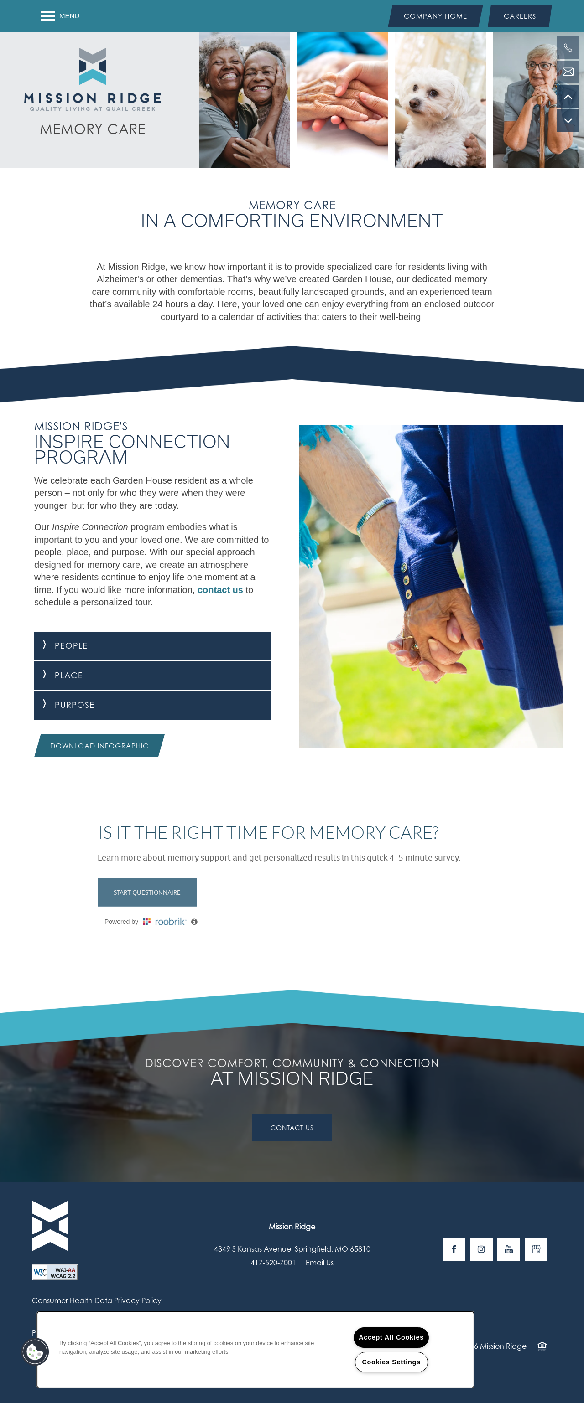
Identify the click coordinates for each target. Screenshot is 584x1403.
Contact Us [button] (292, 1127)
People (61, 645)
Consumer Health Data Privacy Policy (97, 1300)
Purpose (64, 705)
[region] (255, 1349)
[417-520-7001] (568, 47)
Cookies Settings (391, 1362)
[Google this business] (536, 1249)
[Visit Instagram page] (481, 1249)
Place (58, 675)
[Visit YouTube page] (508, 1249)
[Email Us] (568, 72)
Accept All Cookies (391, 1337)
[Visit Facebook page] (454, 1249)
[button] (435, 16)
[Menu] (60, 16)
